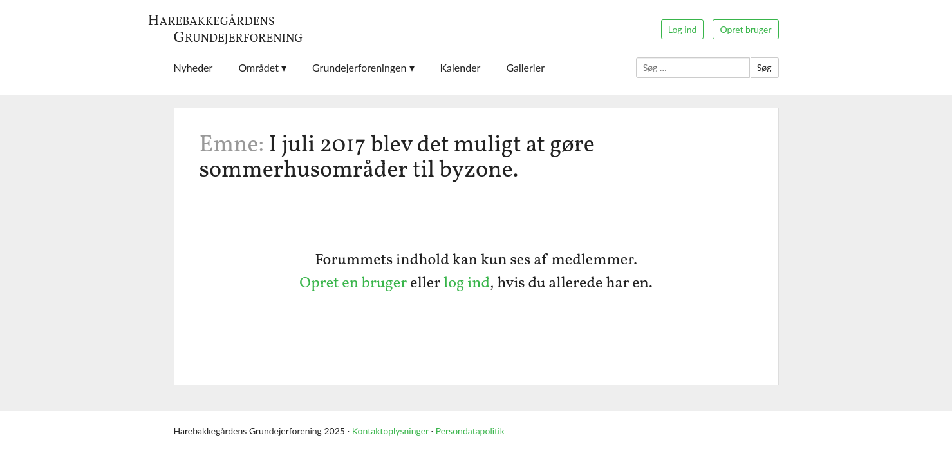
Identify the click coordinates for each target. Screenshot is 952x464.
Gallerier (525, 67)
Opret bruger (745, 29)
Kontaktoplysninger (390, 430)
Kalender (460, 67)
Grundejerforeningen (359, 67)
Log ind (682, 29)
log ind (466, 284)
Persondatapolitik (470, 430)
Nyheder (193, 67)
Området (258, 67)
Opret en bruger (353, 284)
